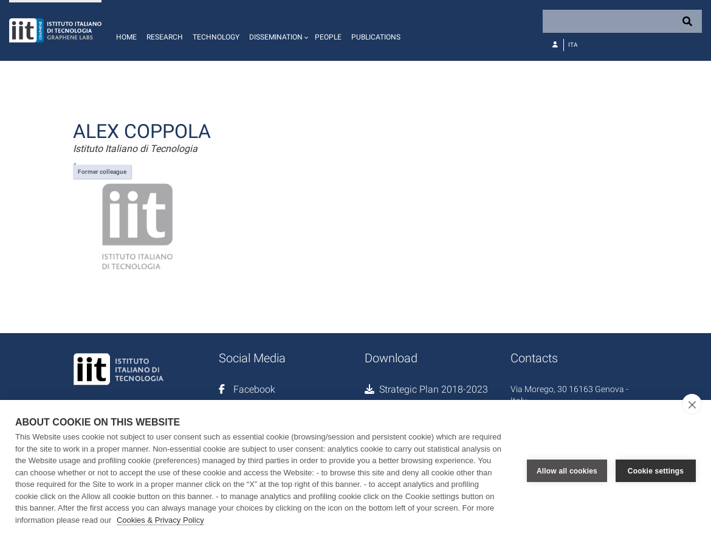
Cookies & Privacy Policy (160, 520)
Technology (216, 37)
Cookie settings (656, 470)
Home (126, 37)
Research (164, 37)
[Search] (622, 21)
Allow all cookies (567, 470)
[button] (277, 30)
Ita (573, 44)
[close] (692, 404)
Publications (375, 37)
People (328, 37)
